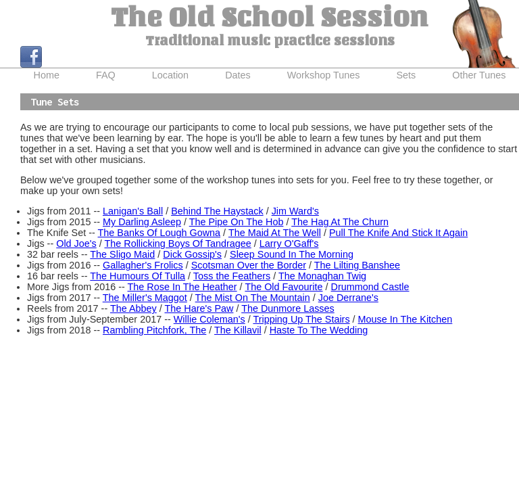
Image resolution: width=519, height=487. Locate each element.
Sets (406, 75)
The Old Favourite (283, 286)
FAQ (106, 75)
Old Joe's (76, 243)
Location (170, 75)
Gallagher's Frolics (143, 265)
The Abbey (133, 308)
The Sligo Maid (122, 254)
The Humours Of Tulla (137, 276)
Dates (238, 75)
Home (46, 75)
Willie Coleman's (209, 319)
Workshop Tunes (323, 75)
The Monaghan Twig (322, 276)
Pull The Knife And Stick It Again (398, 232)
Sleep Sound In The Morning (291, 254)
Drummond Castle (370, 286)
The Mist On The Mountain (252, 297)
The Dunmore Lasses (288, 308)
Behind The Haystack (217, 211)
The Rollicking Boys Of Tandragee (177, 243)
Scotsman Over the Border (248, 265)
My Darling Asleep (142, 221)
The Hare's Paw (198, 308)
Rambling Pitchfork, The (154, 330)
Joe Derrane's (348, 297)
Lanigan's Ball (133, 211)
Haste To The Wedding (319, 330)
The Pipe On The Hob (236, 221)
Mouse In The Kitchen (405, 319)
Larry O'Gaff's (289, 243)
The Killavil (238, 330)
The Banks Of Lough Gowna (159, 232)
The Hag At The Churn (340, 221)
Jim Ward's (295, 211)
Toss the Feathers (231, 276)
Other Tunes (478, 75)
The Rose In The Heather (182, 286)
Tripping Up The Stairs (301, 319)
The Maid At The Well (274, 232)
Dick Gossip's (192, 254)
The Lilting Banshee (357, 265)
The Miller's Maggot (145, 297)
